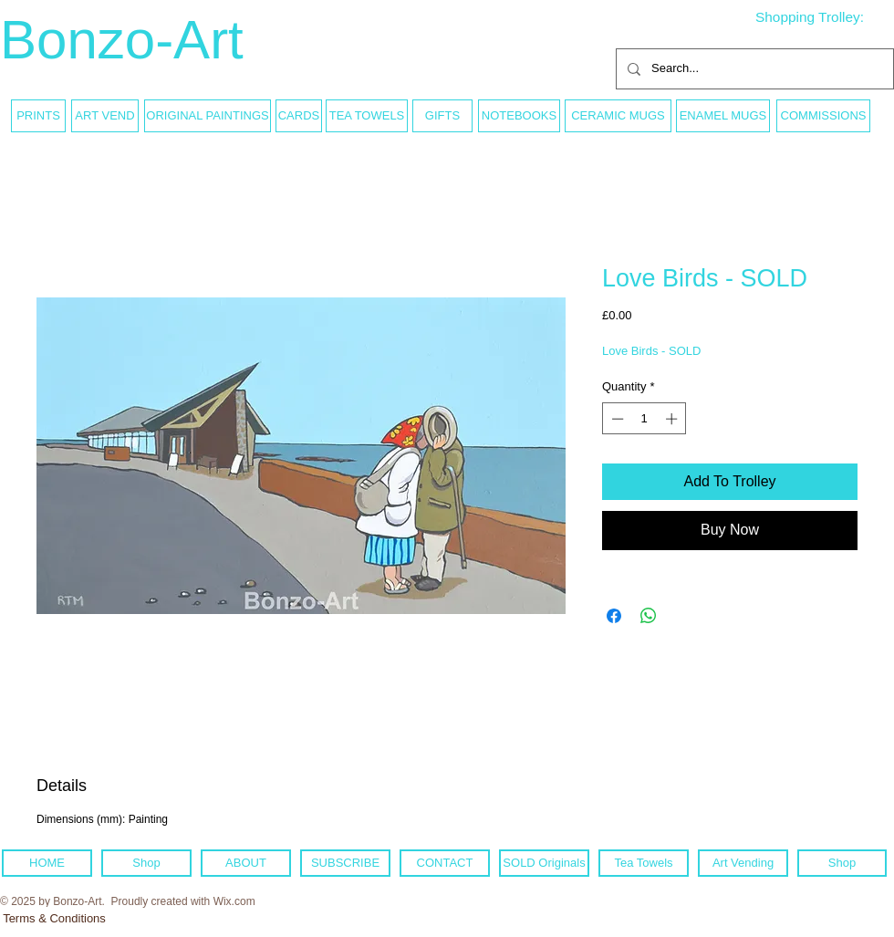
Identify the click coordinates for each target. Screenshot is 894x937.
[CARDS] (298, 115)
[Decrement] (616, 418)
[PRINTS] (38, 115)
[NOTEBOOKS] (519, 115)
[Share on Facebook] (614, 616)
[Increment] (673, 418)
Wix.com (234, 901)
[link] (823, 17)
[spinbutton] (644, 418)
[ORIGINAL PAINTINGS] (207, 115)
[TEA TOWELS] (367, 115)
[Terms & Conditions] (54, 919)
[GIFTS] (442, 115)
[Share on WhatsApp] (649, 616)
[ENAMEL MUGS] (723, 115)
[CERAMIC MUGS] (618, 115)
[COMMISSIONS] (823, 115)
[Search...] (753, 68)
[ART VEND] (105, 115)
